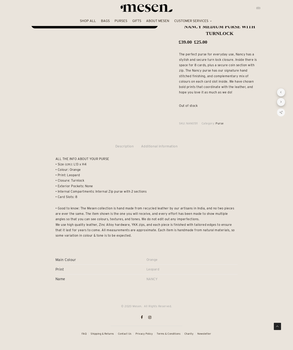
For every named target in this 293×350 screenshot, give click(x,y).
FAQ (84, 333)
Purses (121, 21)
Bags (105, 21)
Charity (188, 333)
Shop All (88, 21)
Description (124, 146)
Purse (220, 123)
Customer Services (191, 21)
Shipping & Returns (102, 333)
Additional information (159, 146)
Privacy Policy (144, 333)
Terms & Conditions (168, 333)
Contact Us (125, 333)
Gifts (136, 21)
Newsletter (204, 333)
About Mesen (157, 21)
